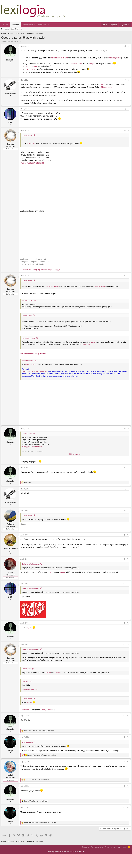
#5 (128, 275)
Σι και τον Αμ (30, 364)
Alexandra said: (28, 301)
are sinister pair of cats (35, 371)
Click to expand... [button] (75, 454)
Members (42, 25)
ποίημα (92, 63)
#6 (128, 429)
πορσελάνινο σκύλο (59, 58)
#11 (128, 559)
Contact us (85, 847)
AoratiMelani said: (28, 338)
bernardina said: (28, 361)
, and (39, 730)
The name (24, 710)
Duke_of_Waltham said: (31, 564)
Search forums (16, 29)
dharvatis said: (27, 135)
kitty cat (29, 628)
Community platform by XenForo (66, 851)
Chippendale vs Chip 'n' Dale (33, 354)
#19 (128, 808)
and (36, 801)
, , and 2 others (41, 755)
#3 (128, 109)
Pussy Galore (46, 710)
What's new (28, 25)
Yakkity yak (30, 69)
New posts (5, 29)
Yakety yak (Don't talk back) (32, 163)
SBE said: (25, 681)
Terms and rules (97, 847)
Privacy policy (110, 847)
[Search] (125, 24)
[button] (34, 24)
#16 (128, 737)
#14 (128, 644)
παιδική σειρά (115, 58)
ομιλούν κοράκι (75, 63)
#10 (128, 535)
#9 (128, 510)
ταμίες (101, 84)
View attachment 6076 (30, 690)
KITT (52, 572)
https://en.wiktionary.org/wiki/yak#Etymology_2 (40, 269)
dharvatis (6, 41)
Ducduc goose (32, 66)
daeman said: (27, 315)
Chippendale (106, 87)
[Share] (125, 46)
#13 (128, 623)
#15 (128, 716)
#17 (128, 762)
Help (118, 847)
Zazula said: (26, 669)
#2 (128, 80)
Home (5, 25)
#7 (128, 467)
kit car (62, 572)
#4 (128, 130)
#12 (128, 583)
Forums (15, 25)
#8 (128, 489)
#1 (128, 46)
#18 (128, 786)
